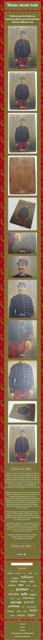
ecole (28, 585)
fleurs (25, 611)
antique (12, 585)
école (36, 573)
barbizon (15, 578)
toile (24, 594)
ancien (13, 594)
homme (23, 581)
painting (14, 606)
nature (33, 594)
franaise (11, 611)
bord (13, 598)
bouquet (10, 573)
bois (22, 607)
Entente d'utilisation (22, 636)
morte (31, 581)
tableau (27, 577)
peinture (22, 589)
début (32, 590)
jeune (12, 590)
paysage (16, 602)
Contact (22, 630)
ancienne (18, 573)
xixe (21, 585)
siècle (35, 586)
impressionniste (31, 607)
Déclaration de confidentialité (22, 633)
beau (24, 573)
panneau (28, 598)
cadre (12, 615)
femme (21, 615)
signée (30, 573)
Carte (22, 627)
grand (18, 598)
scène (19, 611)
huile (33, 610)
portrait (29, 602)
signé (31, 615)
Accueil (22, 624)
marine (14, 581)
